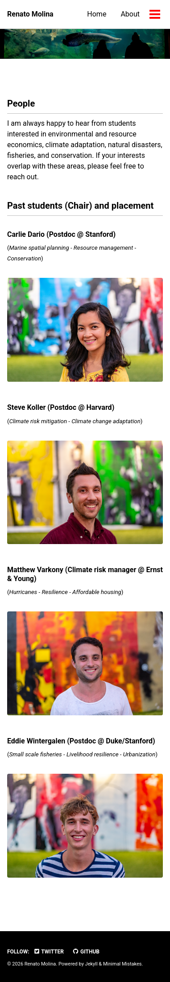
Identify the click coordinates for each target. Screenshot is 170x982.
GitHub (86, 952)
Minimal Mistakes (122, 964)
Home (96, 14)
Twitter (48, 952)
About (130, 14)
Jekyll (91, 964)
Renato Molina (30, 14)
